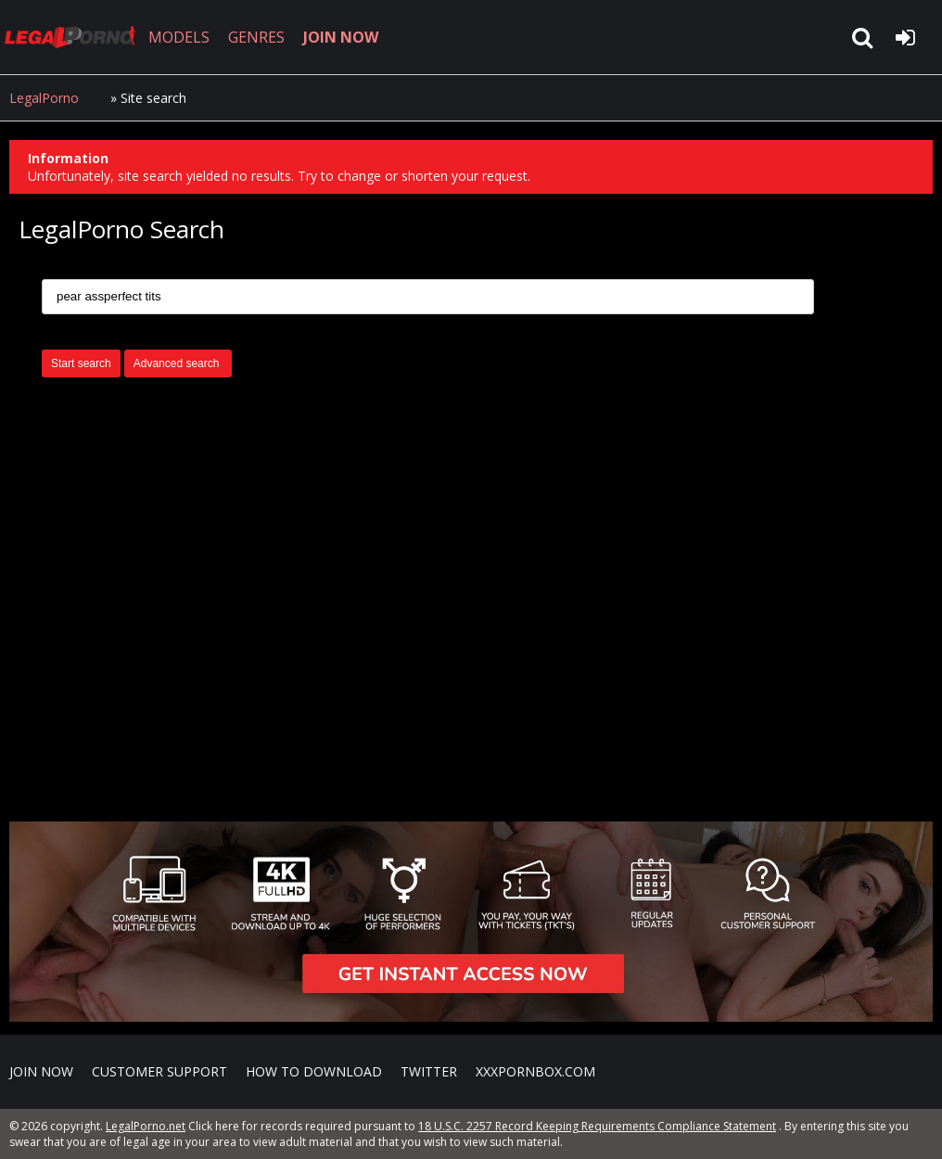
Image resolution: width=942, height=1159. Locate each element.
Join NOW (41, 1071)
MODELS (179, 37)
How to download (314, 1071)
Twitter (429, 1071)
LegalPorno (44, 98)
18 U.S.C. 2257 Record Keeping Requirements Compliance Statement (597, 1126)
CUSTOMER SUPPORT (159, 1071)
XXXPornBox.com (535, 1071)
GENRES (256, 37)
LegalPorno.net (74, 37)
